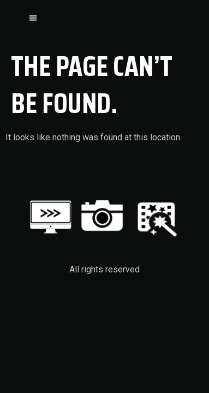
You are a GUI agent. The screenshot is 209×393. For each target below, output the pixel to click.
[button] (33, 17)
